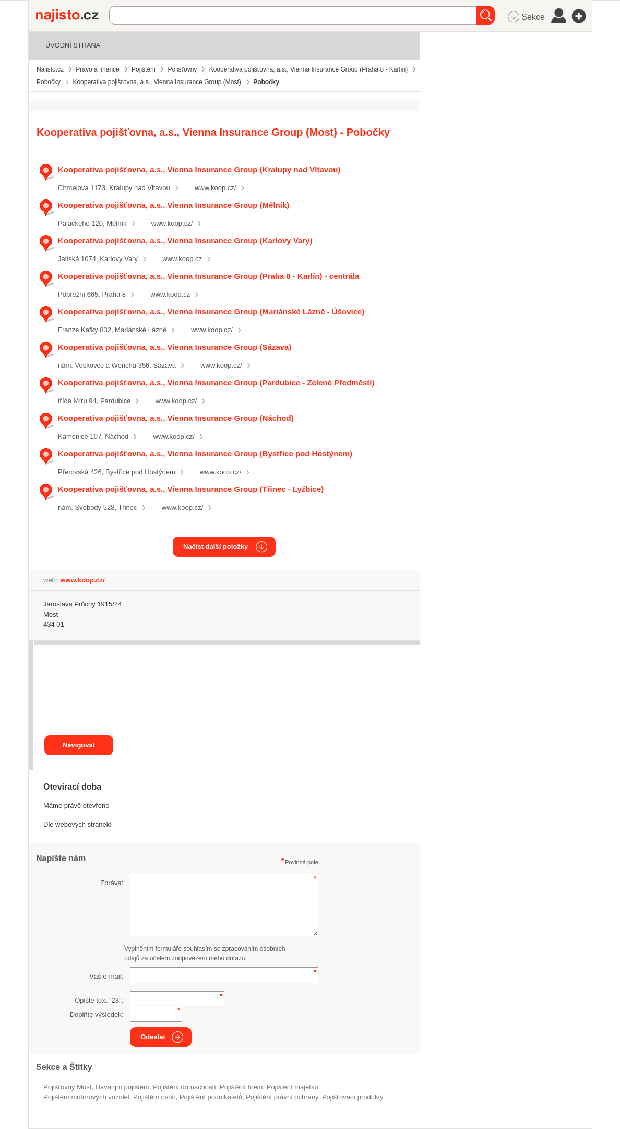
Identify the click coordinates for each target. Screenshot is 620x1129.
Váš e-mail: (106, 976)
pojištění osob (154, 1097)
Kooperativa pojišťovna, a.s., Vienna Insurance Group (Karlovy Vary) (185, 240)
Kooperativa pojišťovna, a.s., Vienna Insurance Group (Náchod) (176, 418)
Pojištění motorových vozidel (86, 1097)
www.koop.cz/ (215, 188)
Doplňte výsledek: (97, 1014)
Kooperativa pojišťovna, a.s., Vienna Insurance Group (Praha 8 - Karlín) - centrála (208, 276)
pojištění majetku (292, 1087)
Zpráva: (111, 883)
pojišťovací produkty (353, 1097)
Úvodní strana (72, 45)
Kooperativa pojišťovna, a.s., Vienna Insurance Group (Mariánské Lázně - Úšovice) (211, 311)
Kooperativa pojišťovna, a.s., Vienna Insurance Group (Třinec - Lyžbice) (191, 489)
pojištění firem (241, 1087)
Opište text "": (99, 1000)
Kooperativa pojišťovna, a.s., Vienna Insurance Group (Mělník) (173, 205)
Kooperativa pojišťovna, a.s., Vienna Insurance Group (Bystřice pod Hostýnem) (205, 453)
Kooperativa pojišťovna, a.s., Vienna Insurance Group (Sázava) (174, 347)
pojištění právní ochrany (282, 1097)
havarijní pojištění (122, 1087)
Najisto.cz (72, 15)
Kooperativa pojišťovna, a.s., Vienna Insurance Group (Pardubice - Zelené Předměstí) (216, 382)
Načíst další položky (215, 546)
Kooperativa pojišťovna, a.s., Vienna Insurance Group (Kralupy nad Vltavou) (199, 169)
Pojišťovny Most (67, 1087)
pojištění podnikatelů (211, 1097)
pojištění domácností (184, 1087)
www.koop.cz (182, 259)
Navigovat (79, 745)
